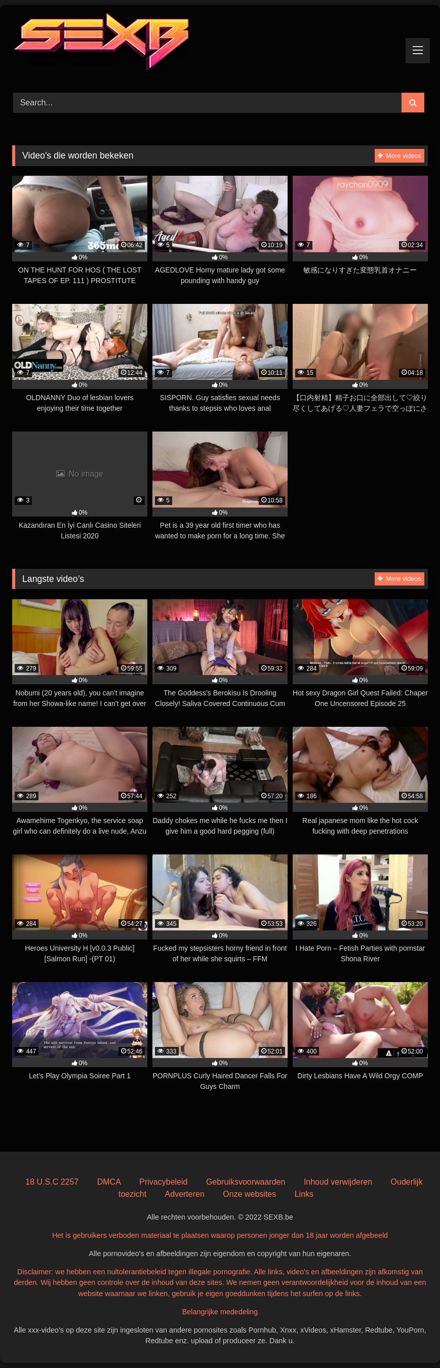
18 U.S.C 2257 (51, 1182)
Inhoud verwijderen (338, 1182)
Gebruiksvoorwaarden (246, 1182)
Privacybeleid (163, 1182)
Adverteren (185, 1194)
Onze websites (249, 1194)
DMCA (109, 1182)
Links (304, 1194)
